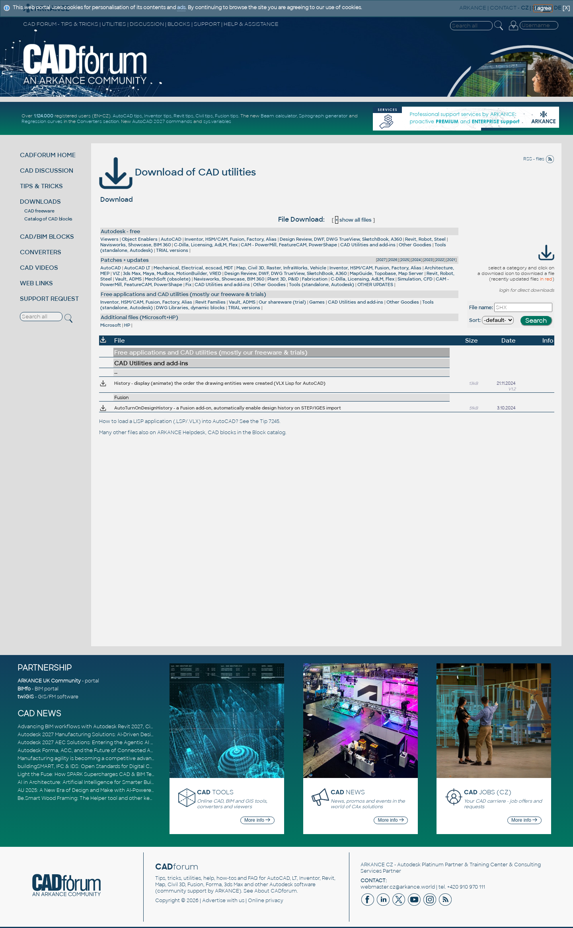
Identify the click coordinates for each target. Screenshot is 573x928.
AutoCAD (171, 239)
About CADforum (275, 891)
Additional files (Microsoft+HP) (139, 317)
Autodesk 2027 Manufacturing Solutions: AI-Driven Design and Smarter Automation (119, 734)
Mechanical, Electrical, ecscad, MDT (193, 268)
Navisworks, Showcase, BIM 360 (135, 245)
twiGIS (26, 697)
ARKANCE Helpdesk (181, 432)
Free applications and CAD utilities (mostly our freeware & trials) (183, 294)
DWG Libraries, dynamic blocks (190, 307)
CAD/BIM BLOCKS (47, 236)
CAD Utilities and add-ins (368, 245)
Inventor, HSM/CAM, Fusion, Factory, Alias (231, 239)
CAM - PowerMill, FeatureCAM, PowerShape (289, 245)
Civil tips (204, 116)
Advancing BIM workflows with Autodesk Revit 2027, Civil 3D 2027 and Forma (110, 726)
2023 (428, 259)
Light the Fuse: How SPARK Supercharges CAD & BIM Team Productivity (104, 774)
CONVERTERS (40, 252)
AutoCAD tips (127, 116)
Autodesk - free (120, 231)
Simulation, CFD (415, 279)
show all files (353, 220)
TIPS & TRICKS (41, 186)
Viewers (109, 239)
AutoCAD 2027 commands (162, 121)
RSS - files (538, 159)
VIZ (116, 273)
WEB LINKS (36, 283)
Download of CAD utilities (177, 172)
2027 (381, 259)
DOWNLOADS (40, 201)
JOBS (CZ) (487, 792)
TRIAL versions (172, 250)
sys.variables (217, 121)
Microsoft (110, 325)
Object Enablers (140, 239)
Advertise (214, 900)
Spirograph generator (323, 116)
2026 (393, 259)
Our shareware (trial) (282, 302)
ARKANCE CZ (377, 865)
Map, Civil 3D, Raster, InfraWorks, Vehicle (281, 268)
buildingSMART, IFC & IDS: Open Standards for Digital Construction (98, 766)
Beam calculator (279, 116)
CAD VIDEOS (39, 267)
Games (317, 302)
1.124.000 (43, 116)
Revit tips (183, 116)
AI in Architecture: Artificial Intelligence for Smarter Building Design (99, 782)
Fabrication (314, 279)
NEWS (348, 792)
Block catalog (268, 432)
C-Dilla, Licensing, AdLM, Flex (206, 245)
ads (181, 7)
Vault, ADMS (128, 279)
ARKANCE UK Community (49, 681)
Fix (188, 284)
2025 (405, 259)
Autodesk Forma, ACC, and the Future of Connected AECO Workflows (103, 750)
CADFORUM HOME (48, 155)
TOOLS (215, 792)
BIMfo (24, 689)
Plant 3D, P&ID (283, 279)
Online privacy (265, 900)
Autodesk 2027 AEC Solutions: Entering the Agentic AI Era (88, 742)
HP (127, 325)
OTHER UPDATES (375, 284)
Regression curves (41, 121)
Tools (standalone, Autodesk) (321, 284)
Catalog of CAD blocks (48, 219)
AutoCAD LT (137, 268)
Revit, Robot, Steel (425, 239)
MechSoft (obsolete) (168, 279)
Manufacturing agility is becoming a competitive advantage (90, 758)
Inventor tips (158, 116)
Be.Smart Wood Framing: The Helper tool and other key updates (95, 798)
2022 (440, 259)
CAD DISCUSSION (46, 170)
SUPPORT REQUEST (49, 298)
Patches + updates (125, 260)
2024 (416, 259)
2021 (451, 259)
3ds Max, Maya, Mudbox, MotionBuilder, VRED (172, 273)
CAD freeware (39, 211)
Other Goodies (415, 245)
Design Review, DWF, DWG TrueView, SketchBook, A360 (341, 239)
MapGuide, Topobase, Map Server (386, 273)
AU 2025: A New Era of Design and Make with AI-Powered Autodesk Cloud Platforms (119, 790)
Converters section (98, 121)
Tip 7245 (269, 421)
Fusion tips (226, 116)
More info (257, 820)
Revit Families (210, 302)
